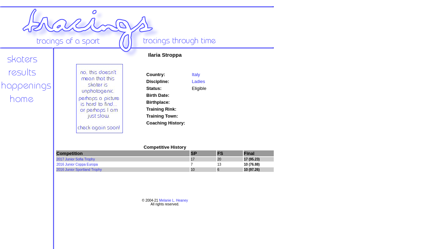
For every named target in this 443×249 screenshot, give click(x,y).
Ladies (198, 81)
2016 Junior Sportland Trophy (79, 170)
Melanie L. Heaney (173, 200)
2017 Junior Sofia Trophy (75, 159)
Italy (196, 74)
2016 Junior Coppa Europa (77, 164)
